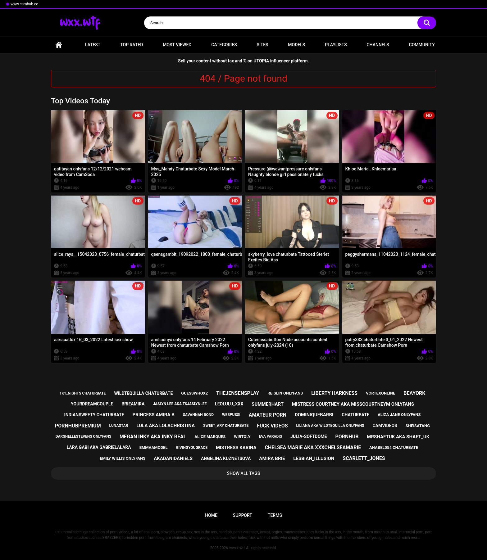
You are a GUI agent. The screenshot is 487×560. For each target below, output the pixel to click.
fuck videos (272, 426)
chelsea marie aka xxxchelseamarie (313, 447)
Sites (262, 44)
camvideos (384, 425)
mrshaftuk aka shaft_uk (398, 437)
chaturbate (355, 414)
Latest (93, 44)
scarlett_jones (364, 458)
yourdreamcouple (92, 403)
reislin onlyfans (285, 393)
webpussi (231, 415)
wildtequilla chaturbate (143, 393)
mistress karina (236, 447)
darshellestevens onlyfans (83, 436)
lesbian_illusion (313, 458)
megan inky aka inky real (153, 437)
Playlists (336, 44)
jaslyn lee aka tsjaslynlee (180, 404)
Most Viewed (177, 44)
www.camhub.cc (24, 4)
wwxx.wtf (237, 548)
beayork (414, 393)
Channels (377, 44)
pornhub (346, 437)
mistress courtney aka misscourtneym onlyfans (353, 404)
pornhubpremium (78, 426)
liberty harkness (334, 393)
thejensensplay (237, 393)
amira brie (272, 458)
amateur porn (267, 415)
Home (58, 45)
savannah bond (198, 415)
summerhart (268, 404)
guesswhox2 (194, 393)
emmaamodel (153, 447)
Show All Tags (243, 473)
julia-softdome (308, 436)
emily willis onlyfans (122, 458)
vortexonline (380, 393)
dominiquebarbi (314, 415)
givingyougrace (191, 447)
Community (422, 44)
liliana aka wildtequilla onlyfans (330, 425)
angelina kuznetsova (226, 458)
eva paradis (270, 436)
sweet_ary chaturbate (225, 425)
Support (242, 515)
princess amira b (153, 415)
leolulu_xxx (229, 403)
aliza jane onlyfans (399, 414)
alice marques (209, 436)
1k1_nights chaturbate (83, 393)
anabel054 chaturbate (393, 447)
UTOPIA (261, 60)
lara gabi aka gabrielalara (99, 447)
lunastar (118, 425)
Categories (224, 44)
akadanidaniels (173, 458)
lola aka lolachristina (165, 425)
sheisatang (418, 425)
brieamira (132, 403)
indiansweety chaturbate (94, 414)
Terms (275, 515)
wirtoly (242, 436)
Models (296, 44)
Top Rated (131, 44)
